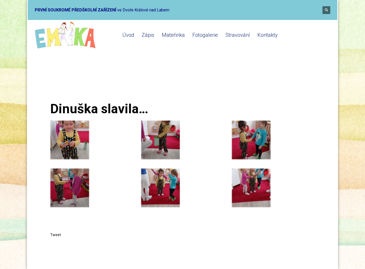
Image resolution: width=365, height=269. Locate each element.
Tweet (55, 235)
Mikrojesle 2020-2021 (119, 81)
